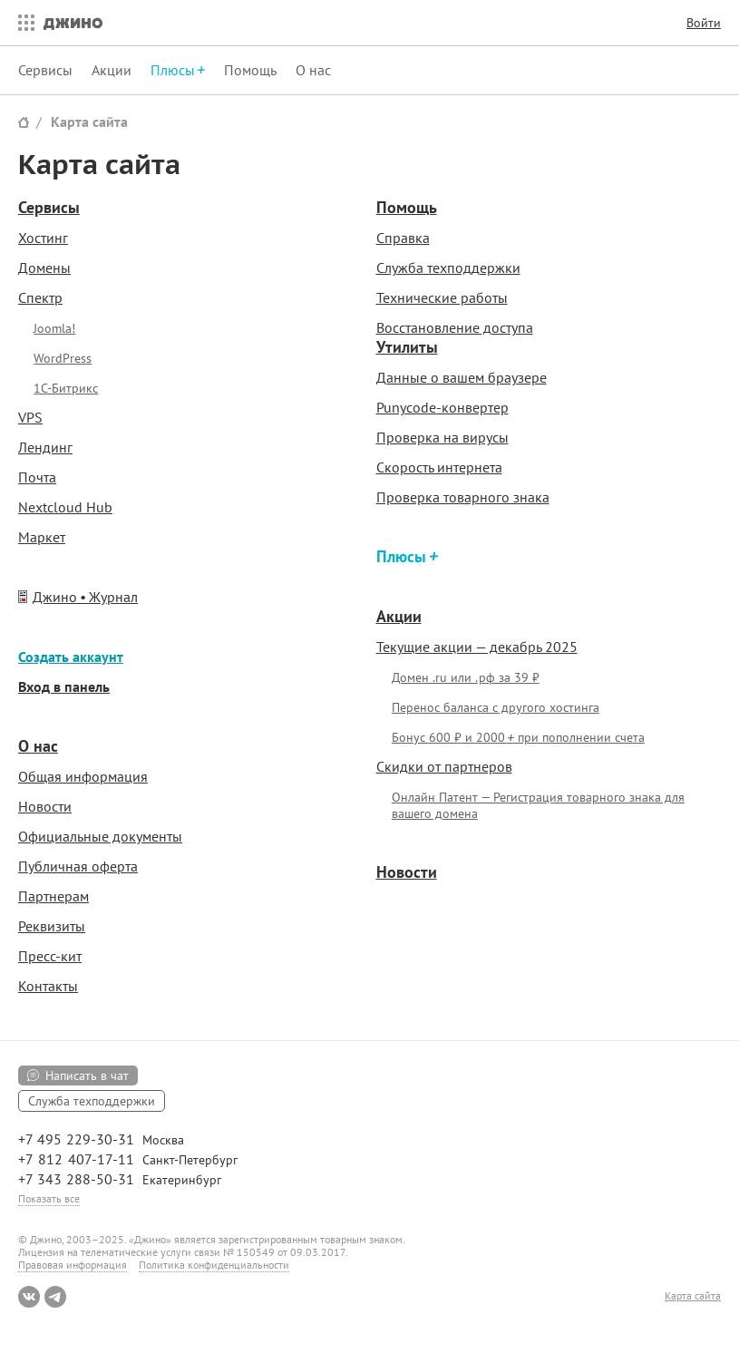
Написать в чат (87, 1075)
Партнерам (53, 896)
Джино (73, 22)
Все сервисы (22, 22)
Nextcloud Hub (65, 507)
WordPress (63, 358)
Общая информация (83, 776)
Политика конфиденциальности (214, 1264)
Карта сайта (89, 121)
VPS (30, 417)
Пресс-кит (50, 956)
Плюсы (403, 556)
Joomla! (54, 328)
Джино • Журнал (85, 597)
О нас (313, 70)
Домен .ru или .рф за (466, 677)
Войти (703, 23)
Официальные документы (100, 836)
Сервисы (45, 70)
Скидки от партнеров (444, 766)
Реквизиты (51, 926)
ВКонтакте (29, 1297)
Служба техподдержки (448, 267)
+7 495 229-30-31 (76, 1139)
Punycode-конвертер (442, 407)
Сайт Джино (23, 122)
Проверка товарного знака (462, 497)
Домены (44, 267)
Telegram (55, 1297)
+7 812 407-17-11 (76, 1159)
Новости (45, 806)
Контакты (48, 986)
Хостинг (43, 238)
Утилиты (407, 346)
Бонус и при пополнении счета (518, 737)
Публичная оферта (78, 866)
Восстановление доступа (454, 327)
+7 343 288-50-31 (76, 1179)
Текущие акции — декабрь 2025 (477, 647)
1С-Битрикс (66, 388)
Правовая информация (72, 1264)
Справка (403, 238)
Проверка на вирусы (442, 437)
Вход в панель (64, 686)
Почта (37, 477)
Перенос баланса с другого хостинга (495, 707)
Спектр (40, 297)
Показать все (49, 1198)
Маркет (41, 537)
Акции (111, 70)
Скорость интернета (439, 467)
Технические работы (442, 297)
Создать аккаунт (70, 656)
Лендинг (45, 447)
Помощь (250, 70)
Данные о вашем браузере (461, 377)
